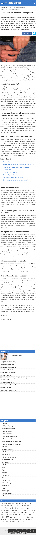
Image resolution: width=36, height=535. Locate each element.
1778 (32, 505)
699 (18, 521)
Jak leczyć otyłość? (5, 375)
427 (29, 513)
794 (28, 506)
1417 (14, 521)
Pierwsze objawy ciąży (7, 364)
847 (23, 503)
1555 (23, 517)
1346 (32, 512)
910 (7, 510)
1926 (5, 503)
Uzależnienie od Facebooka (8, 385)
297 (13, 515)
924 (28, 508)
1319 (33, 510)
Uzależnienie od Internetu (8, 390)
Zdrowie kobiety (8, 426)
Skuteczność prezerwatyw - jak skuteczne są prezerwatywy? (13, 378)
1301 (2, 521)
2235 (22, 521)
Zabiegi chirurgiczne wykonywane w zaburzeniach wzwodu (19, 164)
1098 (25, 506)
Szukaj (34, 2)
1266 (12, 510)
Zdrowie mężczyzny (9, 428)
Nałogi (5, 496)
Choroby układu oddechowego (12, 441)
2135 (6, 514)
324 (1, 512)
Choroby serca (7, 431)
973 (17, 512)
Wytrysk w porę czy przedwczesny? (13, 177)
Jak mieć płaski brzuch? (7, 370)
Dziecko (4, 478)
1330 (7, 516)
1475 (14, 505)
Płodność (6, 475)
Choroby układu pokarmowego (12, 444)
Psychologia (5, 491)
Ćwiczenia (6, 485)
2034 (10, 512)
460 (21, 505)
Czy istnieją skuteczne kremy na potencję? (15, 180)
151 (2, 516)
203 (25, 510)
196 (19, 503)
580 (32, 517)
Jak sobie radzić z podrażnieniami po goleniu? (16, 167)
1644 (21, 508)
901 (32, 519)
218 (14, 507)
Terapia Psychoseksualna (10, 175)
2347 (25, 503)
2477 (31, 503)
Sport (4, 488)
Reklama (5, 530)
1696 (32, 508)
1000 (1, 503)
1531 (20, 515)
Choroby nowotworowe (10, 436)
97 (18, 510)
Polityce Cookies (23, 532)
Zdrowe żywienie (8, 460)
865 (14, 512)
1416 (25, 519)
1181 (2, 508)
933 (10, 508)
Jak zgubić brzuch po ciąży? (8, 362)
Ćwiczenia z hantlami (16, 355)
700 (6, 508)
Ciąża (3, 470)
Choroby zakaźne (8, 439)
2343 (9, 503)
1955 (30, 515)
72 (11, 505)
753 (6, 519)
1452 (20, 519)
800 (9, 519)
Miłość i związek (8, 493)
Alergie (5, 447)
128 (1, 510)
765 (26, 513)
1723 (29, 510)
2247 (16, 515)
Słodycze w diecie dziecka (8, 367)
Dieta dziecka (7, 480)
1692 (28, 517)
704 (4, 510)
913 (1, 506)
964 (16, 510)
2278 (17, 508)
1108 (10, 522)
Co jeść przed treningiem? (8, 372)
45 (18, 506)
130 (16, 503)
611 (29, 519)
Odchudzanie (6, 462)
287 (8, 506)
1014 (2, 519)
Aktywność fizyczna (8, 483)
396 (10, 515)
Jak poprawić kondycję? (7, 382)
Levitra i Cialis (7, 170)
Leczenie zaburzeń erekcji (10, 172)
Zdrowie (4, 423)
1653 (15, 517)
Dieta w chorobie (8, 452)
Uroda (3, 467)
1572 (12, 503)
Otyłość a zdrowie (5, 387)
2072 (21, 510)
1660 (6, 522)
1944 (6, 512)
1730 (22, 512)
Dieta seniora (7, 454)
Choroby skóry (7, 434)
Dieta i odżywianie (7, 449)
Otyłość (5, 465)
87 (24, 514)
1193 (1, 515)
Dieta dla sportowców (9, 457)
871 (13, 519)
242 (5, 506)
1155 (19, 517)
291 (25, 508)
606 (16, 519)
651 (27, 515)
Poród (5, 472)
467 (11, 517)
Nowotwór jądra (7, 162)
